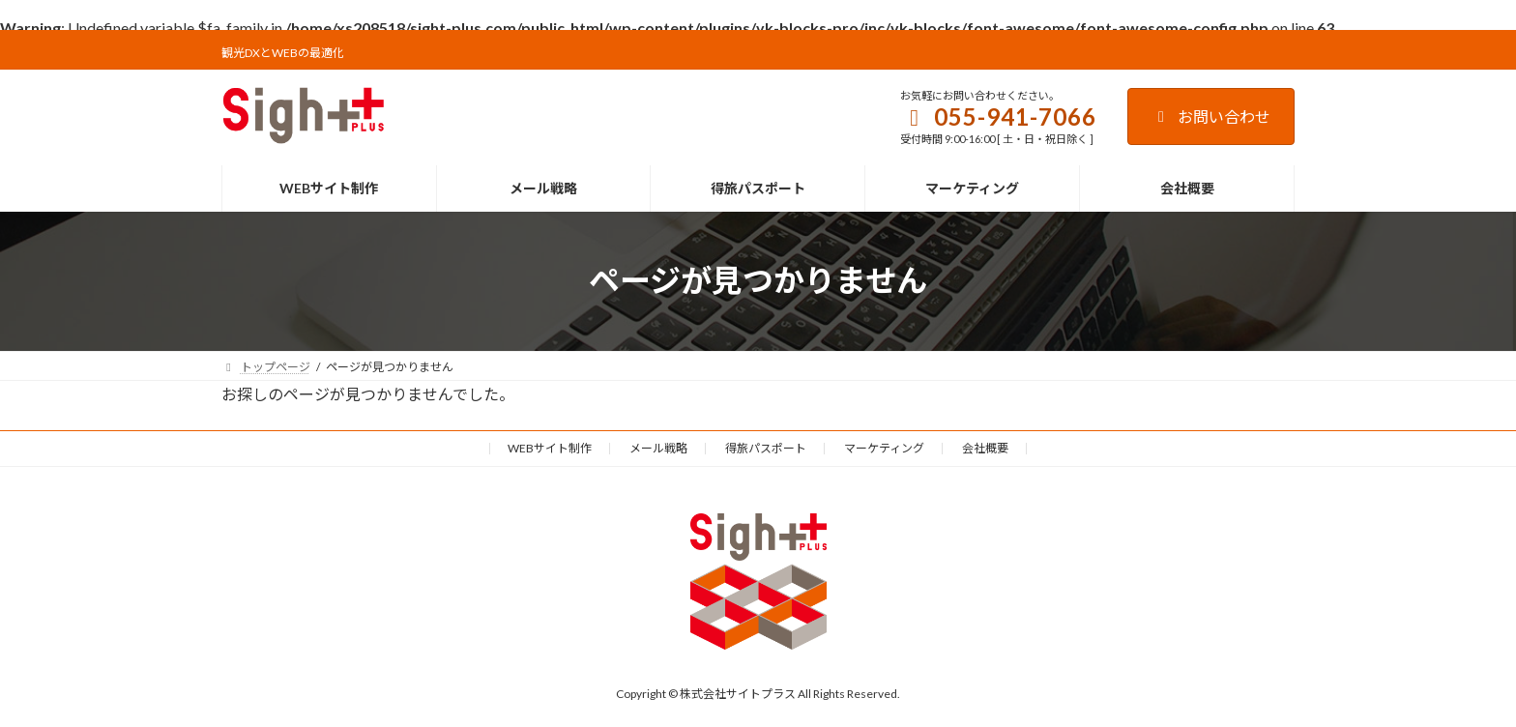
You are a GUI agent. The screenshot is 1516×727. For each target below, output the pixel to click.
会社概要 (985, 448)
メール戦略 (658, 448)
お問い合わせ (1211, 116)
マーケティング (884, 448)
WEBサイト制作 (550, 448)
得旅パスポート (765, 448)
